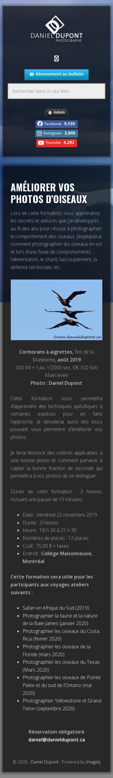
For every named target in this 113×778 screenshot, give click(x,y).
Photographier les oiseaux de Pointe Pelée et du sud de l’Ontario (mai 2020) (62, 685)
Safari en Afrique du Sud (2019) (56, 608)
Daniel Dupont (56, 29)
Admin (56, 112)
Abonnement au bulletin (56, 74)
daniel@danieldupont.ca (56, 739)
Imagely (93, 762)
